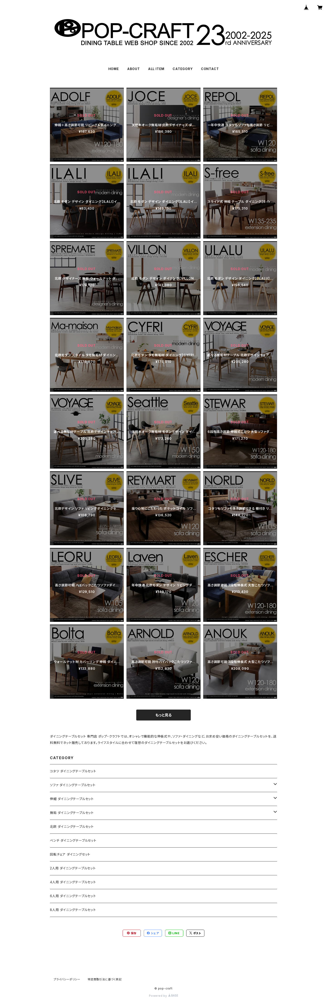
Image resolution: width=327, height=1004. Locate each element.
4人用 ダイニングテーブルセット (73, 882)
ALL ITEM (156, 69)
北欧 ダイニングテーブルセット (72, 826)
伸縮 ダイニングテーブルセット (72, 799)
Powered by (163, 995)
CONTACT (210, 69)
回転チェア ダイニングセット (70, 854)
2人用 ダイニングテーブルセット (73, 868)
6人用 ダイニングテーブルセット (73, 896)
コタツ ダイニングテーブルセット (73, 771)
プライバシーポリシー (67, 979)
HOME (113, 69)
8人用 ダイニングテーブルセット (73, 910)
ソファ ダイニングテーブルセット (73, 785)
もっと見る (163, 715)
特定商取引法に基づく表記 (105, 979)
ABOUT (133, 69)
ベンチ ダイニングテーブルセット (73, 840)
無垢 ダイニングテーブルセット (72, 813)
